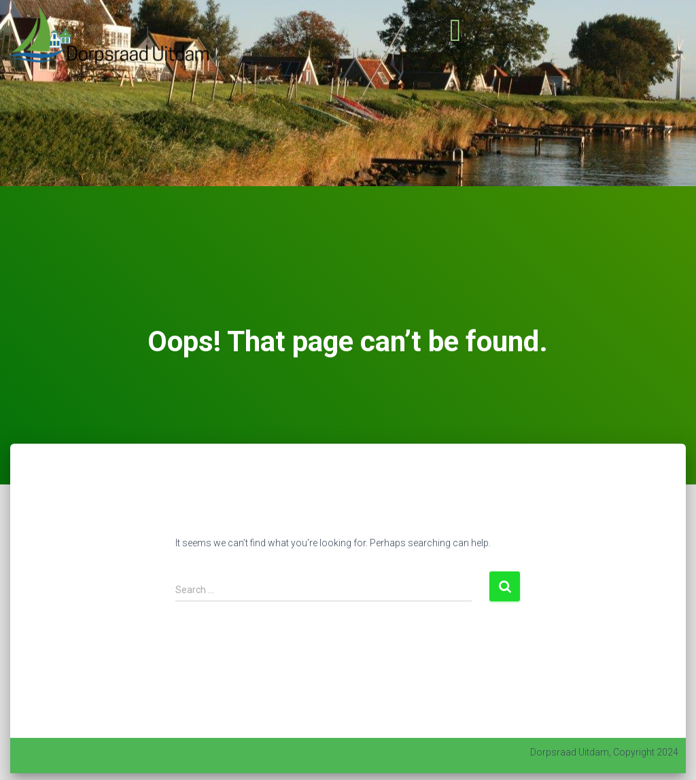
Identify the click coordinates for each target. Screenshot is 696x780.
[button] (455, 30)
